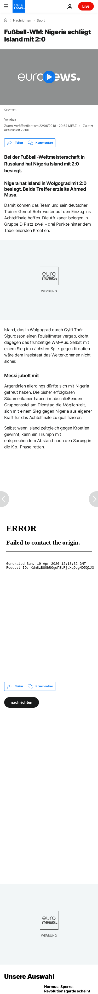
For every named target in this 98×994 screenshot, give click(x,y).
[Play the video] (49, 77)
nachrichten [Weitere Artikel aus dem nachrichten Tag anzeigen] (21, 702)
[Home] (5, 20)
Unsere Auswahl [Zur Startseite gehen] (29, 976)
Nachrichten (22, 20)
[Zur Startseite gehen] (19, 6)
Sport (41, 20)
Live (86, 6)
